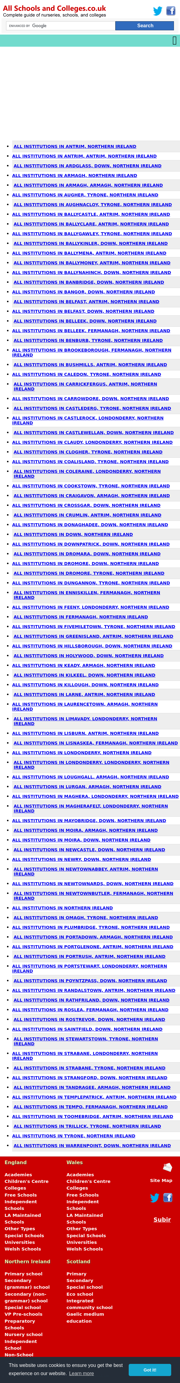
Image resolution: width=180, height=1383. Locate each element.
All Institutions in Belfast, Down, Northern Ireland (83, 311)
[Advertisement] (90, 92)
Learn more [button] (81, 1373)
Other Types (20, 1228)
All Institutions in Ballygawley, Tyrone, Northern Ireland (92, 233)
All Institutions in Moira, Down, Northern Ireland (81, 840)
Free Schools (21, 1195)
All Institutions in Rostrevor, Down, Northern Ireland (89, 1019)
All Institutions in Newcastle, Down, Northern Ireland (89, 849)
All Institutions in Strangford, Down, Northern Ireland (89, 1077)
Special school (23, 1307)
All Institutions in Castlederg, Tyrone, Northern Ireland (92, 408)
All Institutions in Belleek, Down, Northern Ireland (85, 321)
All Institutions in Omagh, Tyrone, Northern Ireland (86, 917)
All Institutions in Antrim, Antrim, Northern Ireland (84, 156)
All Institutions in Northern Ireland (62, 908)
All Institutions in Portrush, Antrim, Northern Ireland (89, 956)
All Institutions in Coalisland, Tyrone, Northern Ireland (90, 461)
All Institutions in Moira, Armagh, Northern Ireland (86, 830)
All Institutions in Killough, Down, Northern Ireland (85, 684)
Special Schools (24, 1235)
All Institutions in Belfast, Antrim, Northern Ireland (86, 301)
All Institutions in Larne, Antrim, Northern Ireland (84, 694)
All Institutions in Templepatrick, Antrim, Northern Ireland (94, 1097)
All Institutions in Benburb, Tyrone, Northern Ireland (88, 340)
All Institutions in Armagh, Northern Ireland (74, 175)
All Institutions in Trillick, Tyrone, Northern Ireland (87, 1126)
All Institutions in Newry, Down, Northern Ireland (81, 859)
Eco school (79, 1294)
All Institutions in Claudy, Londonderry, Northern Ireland (92, 442)
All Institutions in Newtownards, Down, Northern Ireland (93, 883)
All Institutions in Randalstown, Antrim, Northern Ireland (93, 990)
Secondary (79, 1280)
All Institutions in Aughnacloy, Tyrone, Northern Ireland (93, 204)
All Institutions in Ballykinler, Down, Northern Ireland (91, 243)
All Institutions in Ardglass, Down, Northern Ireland (87, 165)
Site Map (161, 1180)
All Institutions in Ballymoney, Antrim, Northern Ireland (92, 262)
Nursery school (23, 1334)
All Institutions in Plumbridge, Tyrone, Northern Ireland (91, 927)
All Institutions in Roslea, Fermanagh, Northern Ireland (90, 1009)
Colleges (15, 1188)
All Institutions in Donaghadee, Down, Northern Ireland (90, 524)
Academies (18, 1174)
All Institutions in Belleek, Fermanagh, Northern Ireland (91, 330)
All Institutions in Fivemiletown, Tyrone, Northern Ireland (93, 626)
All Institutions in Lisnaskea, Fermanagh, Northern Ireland (96, 743)
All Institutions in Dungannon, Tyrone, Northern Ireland (91, 583)
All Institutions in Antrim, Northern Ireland (75, 146)
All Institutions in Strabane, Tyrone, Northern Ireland (89, 1068)
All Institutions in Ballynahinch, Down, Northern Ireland (91, 272)
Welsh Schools (23, 1249)
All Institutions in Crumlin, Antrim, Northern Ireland (87, 515)
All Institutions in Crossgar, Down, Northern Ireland (86, 505)
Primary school (23, 1274)
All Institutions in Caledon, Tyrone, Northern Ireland (86, 374)
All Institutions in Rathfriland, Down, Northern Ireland (92, 1000)
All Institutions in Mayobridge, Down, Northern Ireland (89, 820)
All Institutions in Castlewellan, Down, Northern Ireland (94, 432)
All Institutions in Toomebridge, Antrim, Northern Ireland (92, 1116)
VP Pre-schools (23, 1314)
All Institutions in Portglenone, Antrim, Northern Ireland (92, 946)
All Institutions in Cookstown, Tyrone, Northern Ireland (91, 486)
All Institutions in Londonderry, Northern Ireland (81, 752)
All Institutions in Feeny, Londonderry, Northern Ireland (90, 607)
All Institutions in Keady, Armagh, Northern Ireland (83, 665)
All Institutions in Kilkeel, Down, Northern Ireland (84, 675)
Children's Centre (27, 1181)
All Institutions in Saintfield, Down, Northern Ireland (87, 1029)
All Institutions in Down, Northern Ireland (73, 534)
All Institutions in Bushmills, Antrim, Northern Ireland (90, 364)
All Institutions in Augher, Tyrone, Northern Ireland (85, 195)
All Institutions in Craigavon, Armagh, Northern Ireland (92, 495)
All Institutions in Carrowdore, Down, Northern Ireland (90, 398)
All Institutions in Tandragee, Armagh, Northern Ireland (92, 1087)
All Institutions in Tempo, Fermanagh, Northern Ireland (91, 1106)
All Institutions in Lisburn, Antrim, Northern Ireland (85, 733)
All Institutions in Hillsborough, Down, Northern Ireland (92, 646)
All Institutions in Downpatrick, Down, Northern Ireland (91, 544)
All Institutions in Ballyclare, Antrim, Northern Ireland (91, 224)
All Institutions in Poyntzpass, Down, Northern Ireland (90, 980)
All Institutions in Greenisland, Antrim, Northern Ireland (93, 636)
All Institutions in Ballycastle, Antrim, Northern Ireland (91, 214)
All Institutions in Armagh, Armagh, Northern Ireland (88, 185)
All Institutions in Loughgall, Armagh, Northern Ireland (90, 777)
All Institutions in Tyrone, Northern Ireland (73, 1136)
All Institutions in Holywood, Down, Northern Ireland (89, 655)
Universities (20, 1242)
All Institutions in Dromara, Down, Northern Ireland (87, 553)
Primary (76, 1274)
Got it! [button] (150, 1370)
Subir (162, 1219)
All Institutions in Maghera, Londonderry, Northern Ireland (95, 796)
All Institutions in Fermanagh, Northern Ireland (81, 616)
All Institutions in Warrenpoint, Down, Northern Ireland (92, 1145)
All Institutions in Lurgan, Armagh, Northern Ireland (87, 786)
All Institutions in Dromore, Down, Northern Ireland (85, 563)
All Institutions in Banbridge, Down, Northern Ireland (89, 282)
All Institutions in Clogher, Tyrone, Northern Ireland (88, 452)
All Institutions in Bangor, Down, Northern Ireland (83, 292)
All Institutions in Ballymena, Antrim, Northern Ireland (89, 253)
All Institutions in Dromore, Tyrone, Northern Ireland (89, 573)
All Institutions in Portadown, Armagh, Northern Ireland (93, 937)
